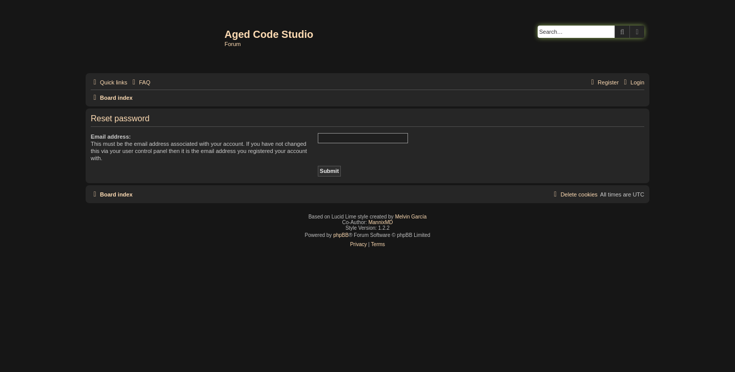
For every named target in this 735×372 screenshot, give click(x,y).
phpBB (341, 235)
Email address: (111, 137)
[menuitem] (140, 82)
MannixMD (381, 222)
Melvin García (411, 217)
